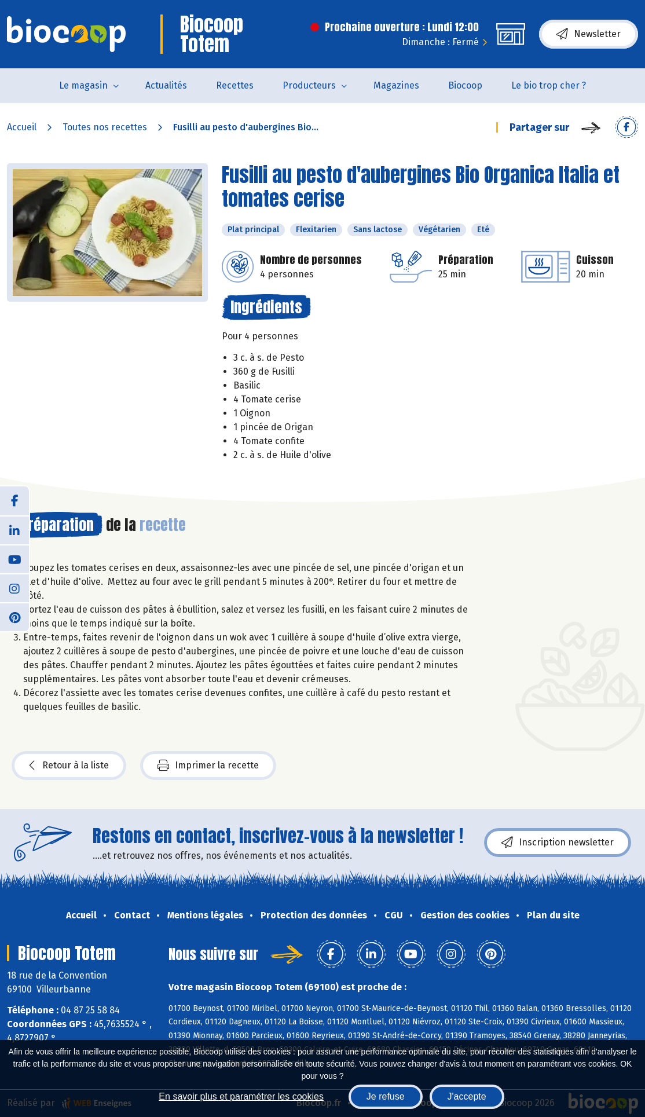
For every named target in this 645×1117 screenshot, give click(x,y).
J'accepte (467, 1096)
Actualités (166, 85)
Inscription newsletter (557, 842)
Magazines (396, 85)
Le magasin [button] (83, 85)
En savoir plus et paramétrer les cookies (241, 1096)
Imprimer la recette (208, 765)
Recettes (235, 85)
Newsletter (588, 34)
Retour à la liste (69, 765)
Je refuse (386, 1096)
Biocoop (465, 85)
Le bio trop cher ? (548, 85)
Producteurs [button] (309, 85)
